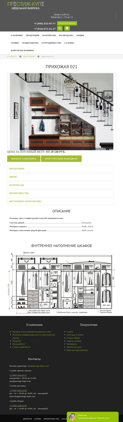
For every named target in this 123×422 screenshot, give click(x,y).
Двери (13, 177)
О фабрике (17, 35)
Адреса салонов (74, 341)
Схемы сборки (73, 338)
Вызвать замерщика (23, 159)
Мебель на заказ (74, 347)
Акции (80, 35)
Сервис (15, 43)
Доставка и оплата (75, 335)
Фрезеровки (16, 169)
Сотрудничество (51, 43)
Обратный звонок (67, 23)
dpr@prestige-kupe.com (38, 366)
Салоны (69, 43)
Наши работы (19, 344)
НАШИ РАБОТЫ (30, 43)
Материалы (49, 35)
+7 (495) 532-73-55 (18, 390)
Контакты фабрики (22, 50)
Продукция (32, 35)
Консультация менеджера (61, 159)
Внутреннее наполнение (25, 201)
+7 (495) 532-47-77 (44, 23)
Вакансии (17, 341)
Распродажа (66, 35)
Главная (12, 56)
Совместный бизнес (22, 347)
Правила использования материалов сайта (32, 332)
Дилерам (27, 419)
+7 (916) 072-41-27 (45, 28)
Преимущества (19, 193)
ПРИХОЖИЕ (29, 56)
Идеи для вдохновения (77, 350)
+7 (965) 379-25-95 (18, 405)
